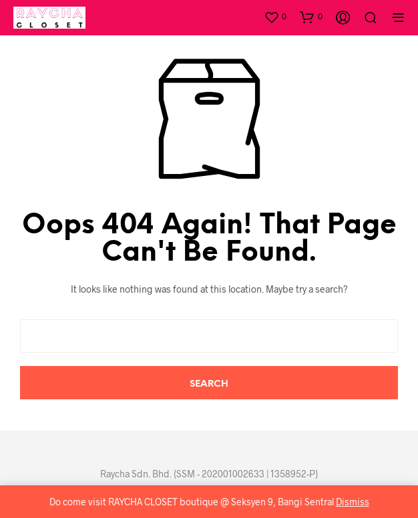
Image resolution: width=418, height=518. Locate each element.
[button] (275, 16)
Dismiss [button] (352, 501)
